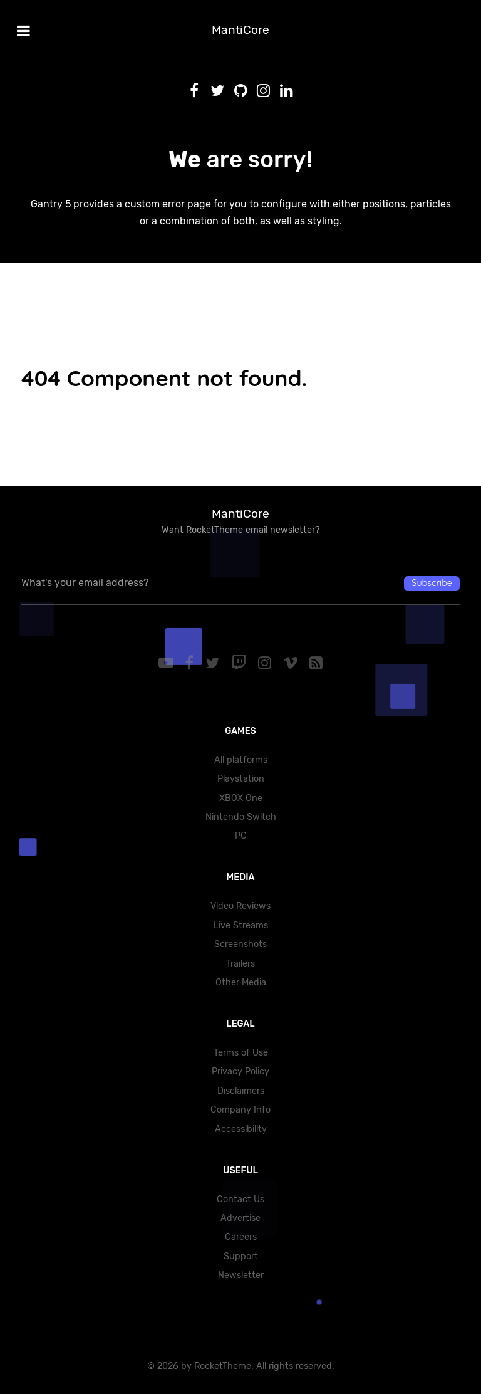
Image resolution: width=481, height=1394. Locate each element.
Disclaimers (240, 1091)
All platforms (240, 760)
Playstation (240, 778)
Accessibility (241, 1129)
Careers (241, 1237)
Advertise (240, 1218)
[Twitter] (214, 663)
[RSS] (316, 663)
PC (241, 836)
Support (241, 1256)
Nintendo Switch (240, 817)
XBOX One (240, 798)
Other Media (240, 982)
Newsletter (241, 1275)
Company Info (240, 1109)
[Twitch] (240, 663)
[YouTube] (167, 663)
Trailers (240, 963)
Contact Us (240, 1199)
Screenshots (240, 944)
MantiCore (240, 30)
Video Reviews (240, 906)
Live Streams (241, 925)
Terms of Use (241, 1052)
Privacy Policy (240, 1071)
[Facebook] (191, 663)
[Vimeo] (292, 663)
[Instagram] (266, 663)
